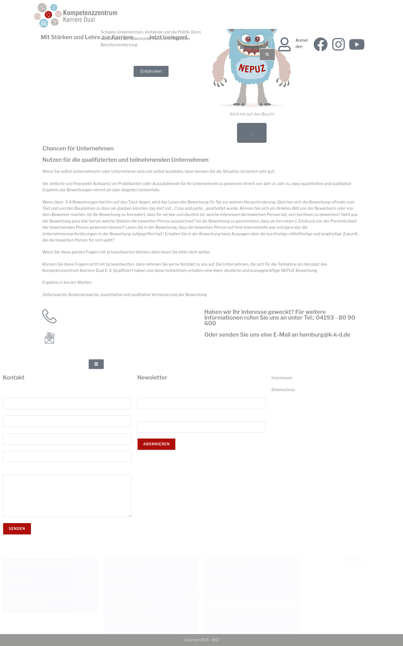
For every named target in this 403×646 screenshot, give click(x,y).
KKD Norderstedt (226, 564)
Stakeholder (120, 592)
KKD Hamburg (223, 607)
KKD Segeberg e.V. (126, 564)
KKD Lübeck (221, 578)
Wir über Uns (21, 578)
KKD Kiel (218, 621)
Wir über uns (121, 578)
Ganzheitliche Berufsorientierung (39, 592)
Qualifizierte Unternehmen (133, 621)
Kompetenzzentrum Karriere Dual (39, 564)
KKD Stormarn (223, 592)
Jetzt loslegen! (168, 37)
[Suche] (267, 54)
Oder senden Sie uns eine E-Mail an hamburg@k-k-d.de (277, 334)
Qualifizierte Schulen (128, 607)
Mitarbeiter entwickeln (29, 607)
